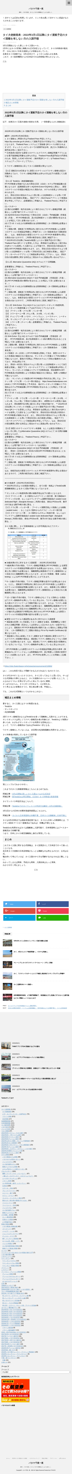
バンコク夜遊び (7, 1243)
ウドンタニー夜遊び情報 (10, 1265)
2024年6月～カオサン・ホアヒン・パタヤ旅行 (17, 1149)
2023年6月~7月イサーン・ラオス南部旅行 (15, 1145)
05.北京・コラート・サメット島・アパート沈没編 (19, 1305)
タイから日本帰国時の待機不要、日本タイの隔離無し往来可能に (39, 815)
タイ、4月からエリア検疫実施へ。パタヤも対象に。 (31, 952)
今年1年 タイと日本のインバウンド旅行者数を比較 (31, 941)
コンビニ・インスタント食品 (12, 1198)
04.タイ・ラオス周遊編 (10, 1303)
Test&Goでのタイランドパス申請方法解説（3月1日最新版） (37, 806)
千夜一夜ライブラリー (8, 1358)
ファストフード (7, 1203)
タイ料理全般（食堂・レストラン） (14, 1183)
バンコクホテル (7, 1162)
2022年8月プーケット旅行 (10, 1137)
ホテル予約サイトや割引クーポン (13, 1169)
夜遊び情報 (5, 1224)
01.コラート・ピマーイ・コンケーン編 (15, 1295)
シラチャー (5, 1270)
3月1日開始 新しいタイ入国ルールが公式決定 (31, 794)
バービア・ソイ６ (8, 1231)
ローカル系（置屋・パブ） (11, 1241)
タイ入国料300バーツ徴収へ (23, 984)
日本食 (4, 1186)
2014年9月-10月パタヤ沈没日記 (12, 1311)
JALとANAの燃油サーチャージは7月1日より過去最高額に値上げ (34, 1078)
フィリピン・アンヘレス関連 (11, 1272)
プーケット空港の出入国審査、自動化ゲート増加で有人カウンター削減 (36, 1068)
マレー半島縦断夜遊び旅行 (10, 1291)
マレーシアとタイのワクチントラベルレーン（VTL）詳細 (33, 962)
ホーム (8, 1458)
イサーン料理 (6, 1181)
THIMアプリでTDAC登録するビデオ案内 (26, 1046)
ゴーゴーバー (6, 1229)
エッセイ (4, 1250)
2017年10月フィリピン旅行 (10, 1344)
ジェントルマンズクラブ (10, 1234)
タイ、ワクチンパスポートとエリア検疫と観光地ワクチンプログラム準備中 (39, 973)
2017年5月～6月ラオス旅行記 (11, 1340)
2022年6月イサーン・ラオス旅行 (12, 1133)
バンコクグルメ (7, 1208)
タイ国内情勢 (5, 1125)
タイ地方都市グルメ (9, 1210)
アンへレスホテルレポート (11, 1276)
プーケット (5, 1268)
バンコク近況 (5, 1129)
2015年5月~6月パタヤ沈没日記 (11, 1315)
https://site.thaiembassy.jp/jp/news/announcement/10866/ (28, 666)
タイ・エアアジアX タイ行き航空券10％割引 (27, 1089)
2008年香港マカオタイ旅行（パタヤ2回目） (16, 1289)
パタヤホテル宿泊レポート (11, 1159)
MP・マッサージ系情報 (10, 1238)
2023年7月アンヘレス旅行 (10, 1147)
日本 (2, 1283)
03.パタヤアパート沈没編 (10, 1300)
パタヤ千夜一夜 (36, 9)
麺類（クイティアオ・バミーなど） (14, 1173)
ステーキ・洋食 (7, 1188)
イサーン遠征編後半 (9, 1330)
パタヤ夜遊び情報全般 (9, 1226)
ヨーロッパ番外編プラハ (9, 1307)
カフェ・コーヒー (8, 1195)
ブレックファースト (9, 1191)
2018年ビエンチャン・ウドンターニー (14, 1354)
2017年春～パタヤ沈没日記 (10, 1338)
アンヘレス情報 (7, 1274)
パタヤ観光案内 (6, 1254)
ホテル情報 (5, 1154)
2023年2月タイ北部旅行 (9, 1143)
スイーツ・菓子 (7, 1193)
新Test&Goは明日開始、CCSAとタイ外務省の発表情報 (35, 797)
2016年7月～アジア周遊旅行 (11, 1323)
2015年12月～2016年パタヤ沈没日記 (13, 1319)
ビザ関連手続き (7, 1222)
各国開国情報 (5, 1121)
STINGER (52, 1470)
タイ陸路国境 (6, 1111)
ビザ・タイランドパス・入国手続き (14, 1114)
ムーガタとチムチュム (9, 1178)
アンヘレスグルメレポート (11, 1279)
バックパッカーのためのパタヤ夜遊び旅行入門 (17, 1252)
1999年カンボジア (7, 1285)
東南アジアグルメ (8, 1213)
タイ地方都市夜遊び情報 (10, 1246)
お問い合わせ (62, 1458)
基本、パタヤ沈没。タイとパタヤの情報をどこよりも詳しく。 (36, 1467)
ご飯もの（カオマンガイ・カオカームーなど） (18, 1176)
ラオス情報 (5, 1131)
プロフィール (53, 1458)
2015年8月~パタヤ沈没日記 (10, 1317)
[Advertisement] (36, 76)
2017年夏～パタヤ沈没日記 (10, 1342)
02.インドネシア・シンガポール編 (13, 1298)
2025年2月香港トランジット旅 (11, 1151)
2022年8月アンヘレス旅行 (10, 1139)
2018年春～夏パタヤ (8, 1350)
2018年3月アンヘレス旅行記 (11, 1348)
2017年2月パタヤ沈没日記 (10, 1334)
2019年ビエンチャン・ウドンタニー (13, 1356)
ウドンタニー (5, 1258)
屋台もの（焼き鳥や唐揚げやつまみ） (15, 1200)
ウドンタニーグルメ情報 (10, 1263)
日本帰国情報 (5, 1123)
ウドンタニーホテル (9, 1261)
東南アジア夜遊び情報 (9, 1248)
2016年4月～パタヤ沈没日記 (11, 1321)
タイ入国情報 (8, 927)
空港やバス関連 (7, 1219)
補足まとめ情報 (11, 103)
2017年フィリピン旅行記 (9, 1336)
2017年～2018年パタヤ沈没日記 (12, 1346)
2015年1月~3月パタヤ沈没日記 (11, 1313)
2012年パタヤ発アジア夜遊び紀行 (12, 1293)
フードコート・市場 (9, 1205)
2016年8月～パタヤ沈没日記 (11, 1325)
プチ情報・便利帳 (7, 1215)
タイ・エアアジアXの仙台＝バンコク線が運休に (28, 1057)
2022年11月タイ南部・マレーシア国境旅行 (15, 1141)
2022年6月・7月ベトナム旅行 (11, 1135)
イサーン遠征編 (7, 1327)
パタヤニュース (6, 1256)
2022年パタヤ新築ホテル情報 (19, 1458)
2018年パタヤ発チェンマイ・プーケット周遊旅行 (18, 1352)
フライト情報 (6, 1116)
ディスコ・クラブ (8, 1236)
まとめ (7, 105)
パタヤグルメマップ (34, 1458)
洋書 (3, 1360)
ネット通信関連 (7, 1217)
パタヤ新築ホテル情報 (9, 1157)
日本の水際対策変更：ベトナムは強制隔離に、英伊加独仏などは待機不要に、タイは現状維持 (37, 1008)
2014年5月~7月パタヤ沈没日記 (11, 1309)
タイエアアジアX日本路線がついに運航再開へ (22, 1006)
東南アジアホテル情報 (9, 1167)
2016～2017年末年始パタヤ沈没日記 (13, 1332)
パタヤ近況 (5, 1127)
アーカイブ (5, 1369)
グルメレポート (6, 1171)
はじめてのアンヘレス (9, 1281)
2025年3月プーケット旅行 (10, 1153)
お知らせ (4, 1362)
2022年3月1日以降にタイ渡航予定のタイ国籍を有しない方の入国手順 (34, 100)
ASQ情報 (5, 1119)
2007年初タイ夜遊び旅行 (9, 1287)
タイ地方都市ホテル (9, 1164)
